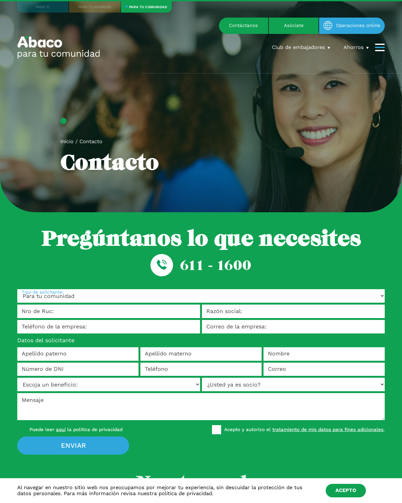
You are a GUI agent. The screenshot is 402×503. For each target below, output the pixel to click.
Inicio (66, 141)
